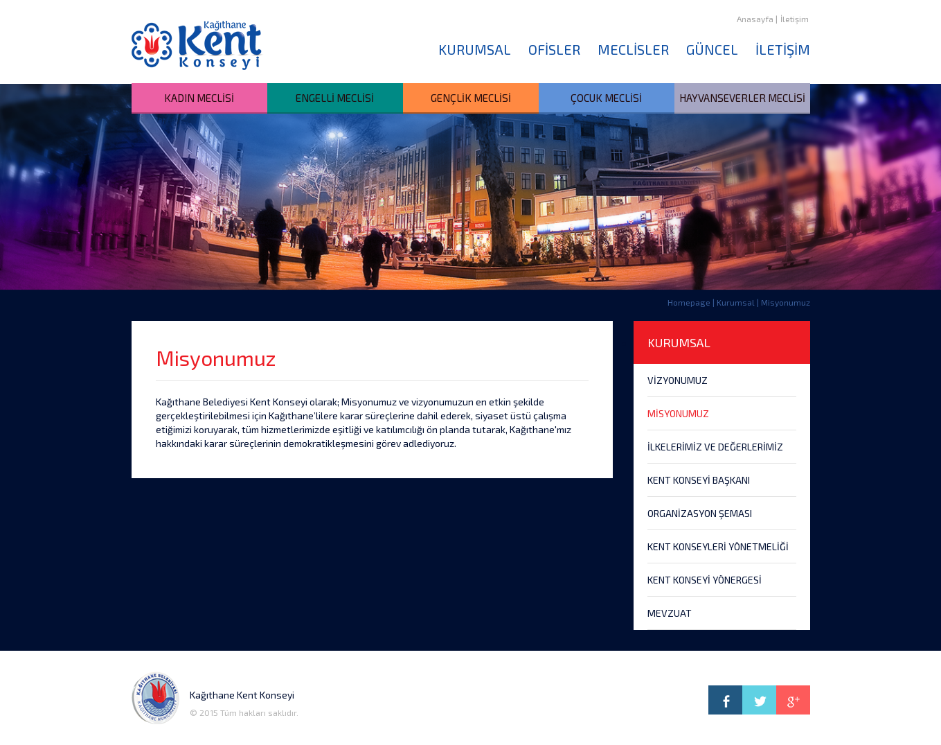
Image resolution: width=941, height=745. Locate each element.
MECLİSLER (633, 49)
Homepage (688, 302)
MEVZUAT (669, 613)
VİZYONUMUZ (677, 380)
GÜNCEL (712, 49)
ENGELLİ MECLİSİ (335, 97)
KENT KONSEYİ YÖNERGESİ (704, 580)
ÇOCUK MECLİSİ (606, 97)
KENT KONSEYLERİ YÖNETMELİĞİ (718, 546)
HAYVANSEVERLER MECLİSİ (742, 97)
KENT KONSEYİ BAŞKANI (698, 480)
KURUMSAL (474, 49)
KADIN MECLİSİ (199, 97)
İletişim (794, 19)
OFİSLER (554, 49)
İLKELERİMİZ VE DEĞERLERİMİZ (715, 447)
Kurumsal (736, 302)
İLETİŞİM (782, 49)
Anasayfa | (757, 19)
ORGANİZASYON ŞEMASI (699, 513)
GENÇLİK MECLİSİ (471, 97)
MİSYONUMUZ (678, 413)
